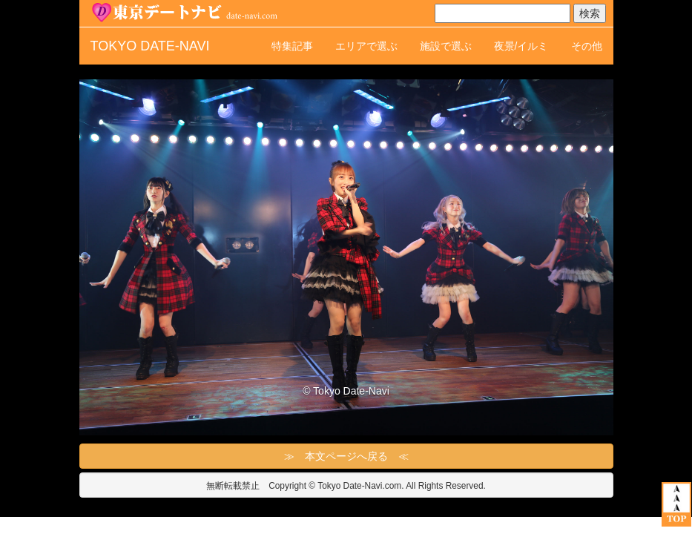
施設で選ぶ (446, 46)
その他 (586, 46)
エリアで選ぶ (366, 46)
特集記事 (292, 46)
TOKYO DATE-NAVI (150, 46)
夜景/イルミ (521, 46)
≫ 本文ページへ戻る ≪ (346, 456)
